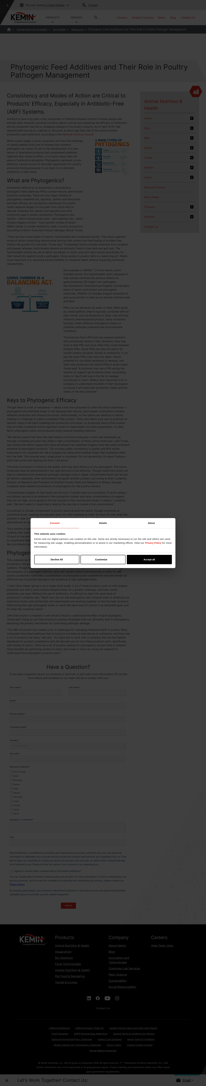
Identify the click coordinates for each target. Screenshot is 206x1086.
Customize (103, 559)
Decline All (57, 559)
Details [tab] (103, 523)
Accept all (149, 559)
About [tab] (151, 523)
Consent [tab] (55, 523)
